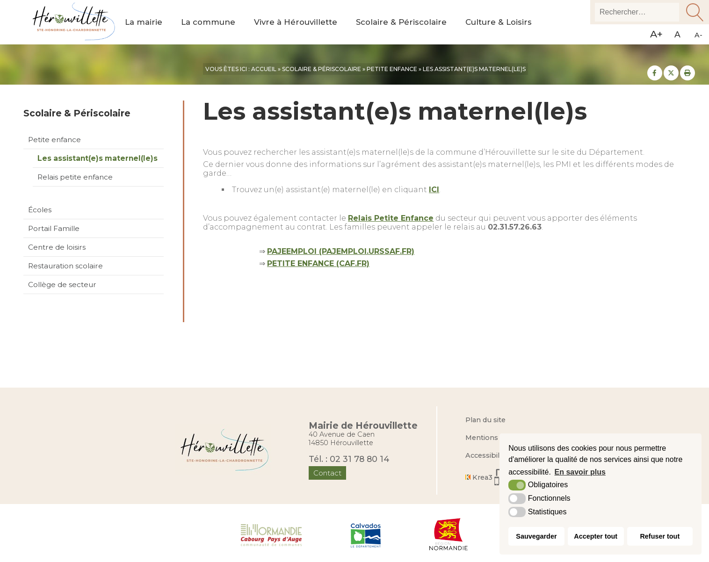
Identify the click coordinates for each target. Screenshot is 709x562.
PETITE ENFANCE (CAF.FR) (318, 263)
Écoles (39, 209)
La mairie (143, 22)
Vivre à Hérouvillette (295, 22)
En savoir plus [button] (580, 472)
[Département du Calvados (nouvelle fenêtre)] (365, 534)
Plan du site (485, 420)
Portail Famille (54, 228)
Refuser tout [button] (660, 536)
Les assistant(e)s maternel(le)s (97, 158)
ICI (434, 189)
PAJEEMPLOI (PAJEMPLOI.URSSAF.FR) (340, 251)
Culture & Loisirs (498, 22)
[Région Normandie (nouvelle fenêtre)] (449, 534)
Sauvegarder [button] (536, 536)
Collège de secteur (62, 284)
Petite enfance (54, 139)
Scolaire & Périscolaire (401, 22)
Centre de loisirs (57, 247)
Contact (327, 472)
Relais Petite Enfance (391, 218)
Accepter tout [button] (595, 536)
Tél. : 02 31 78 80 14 (349, 459)
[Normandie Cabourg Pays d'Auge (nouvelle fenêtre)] (271, 534)
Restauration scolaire (65, 265)
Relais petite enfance (75, 177)
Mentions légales (494, 437)
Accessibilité (486, 455)
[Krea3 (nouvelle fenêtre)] (493, 477)
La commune (208, 22)
